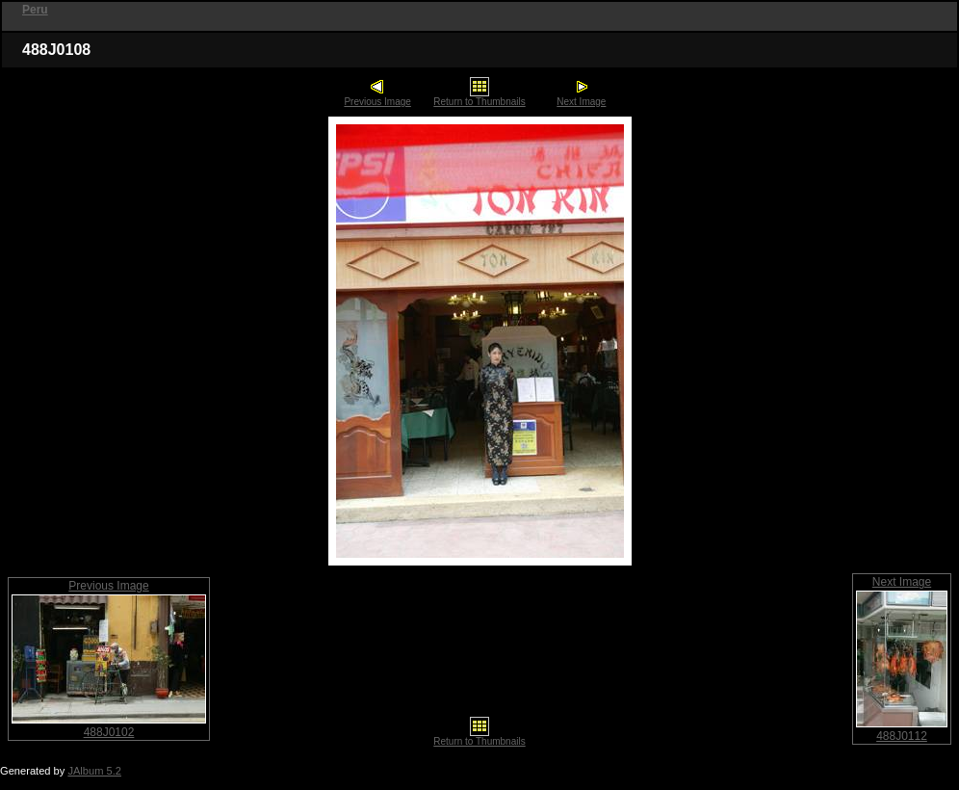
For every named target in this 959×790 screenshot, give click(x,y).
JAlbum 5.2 (94, 771)
